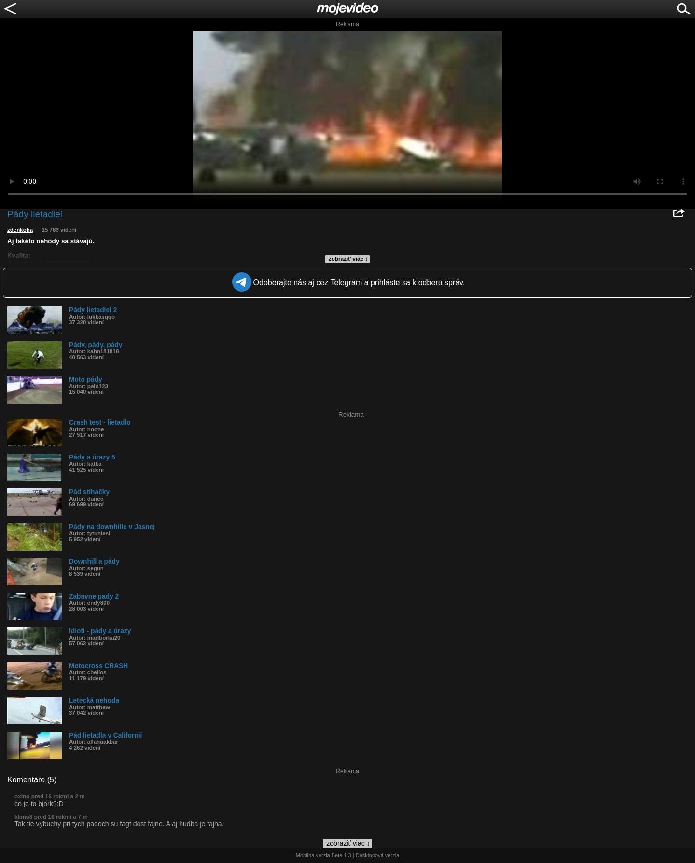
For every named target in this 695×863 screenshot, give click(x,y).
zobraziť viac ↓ (348, 258)
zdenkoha (20, 230)
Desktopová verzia (378, 855)
